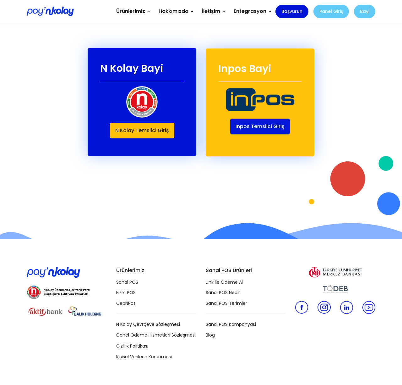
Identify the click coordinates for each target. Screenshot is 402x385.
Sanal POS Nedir (223, 292)
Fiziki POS (126, 292)
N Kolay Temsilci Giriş (142, 130)
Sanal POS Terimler (226, 303)
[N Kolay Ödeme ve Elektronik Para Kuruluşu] (58, 290)
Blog (210, 335)
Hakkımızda (173, 11)
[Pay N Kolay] (50, 11)
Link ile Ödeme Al (224, 282)
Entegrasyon (250, 11)
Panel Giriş (331, 11)
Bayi (364, 11)
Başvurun (291, 11)
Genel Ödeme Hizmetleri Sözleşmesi (156, 335)
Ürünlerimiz (130, 11)
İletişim (211, 11)
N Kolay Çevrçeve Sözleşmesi (148, 324)
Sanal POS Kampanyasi (231, 324)
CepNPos (126, 303)
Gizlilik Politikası (132, 346)
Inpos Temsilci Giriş (260, 127)
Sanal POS (127, 282)
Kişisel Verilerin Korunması (144, 357)
